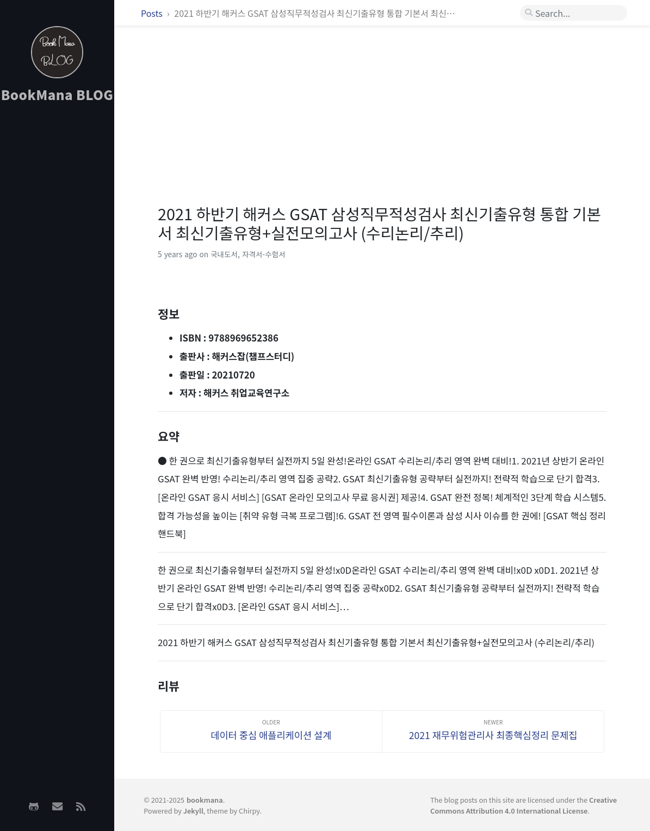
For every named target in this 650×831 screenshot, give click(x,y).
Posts (152, 13)
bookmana (205, 800)
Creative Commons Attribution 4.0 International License (523, 805)
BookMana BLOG (57, 94)
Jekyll (193, 810)
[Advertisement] (57, 283)
